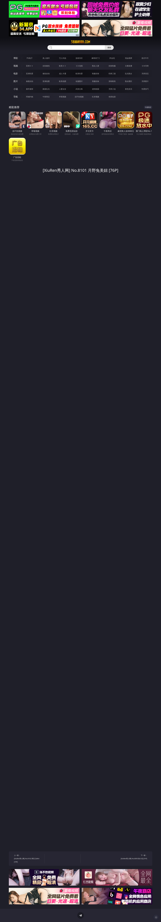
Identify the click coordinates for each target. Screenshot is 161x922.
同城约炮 (29, 96)
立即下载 (96, 917)
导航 (15, 96)
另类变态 (145, 73)
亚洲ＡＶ (29, 66)
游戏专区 (79, 58)
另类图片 (145, 81)
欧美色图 (62, 81)
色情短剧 (112, 96)
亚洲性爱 (29, 73)
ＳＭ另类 (145, 66)
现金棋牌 (128, 58)
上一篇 (28, 859)
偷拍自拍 (46, 73)
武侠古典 (79, 89)
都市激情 (29, 89)
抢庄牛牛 (145, 58)
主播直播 (128, 66)
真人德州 (46, 58)
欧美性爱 (79, 73)
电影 (15, 73)
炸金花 (112, 58)
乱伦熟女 (128, 73)
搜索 (109, 47)
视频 (15, 65)
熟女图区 (128, 81)
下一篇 (132, 857)
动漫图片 (79, 81)
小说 (15, 88)
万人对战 (62, 58)
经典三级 (112, 73)
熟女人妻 (95, 66)
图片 (15, 81)
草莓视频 (62, 96)
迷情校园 (95, 89)
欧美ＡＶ (62, 66)
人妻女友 (62, 89)
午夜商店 (46, 96)
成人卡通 (62, 73)
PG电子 (30, 58)
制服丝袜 (95, 73)
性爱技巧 (145, 89)
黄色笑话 (128, 89)
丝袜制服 (112, 66)
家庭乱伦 (46, 89)
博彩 (15, 58)
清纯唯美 (112, 81)
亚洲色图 (46, 81)
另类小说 (112, 89)
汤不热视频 (79, 96)
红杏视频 (95, 96)
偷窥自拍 (29, 81)
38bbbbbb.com (80, 42)
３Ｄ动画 (79, 66)
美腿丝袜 (95, 81)
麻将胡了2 (96, 58)
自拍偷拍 (46, 66)
